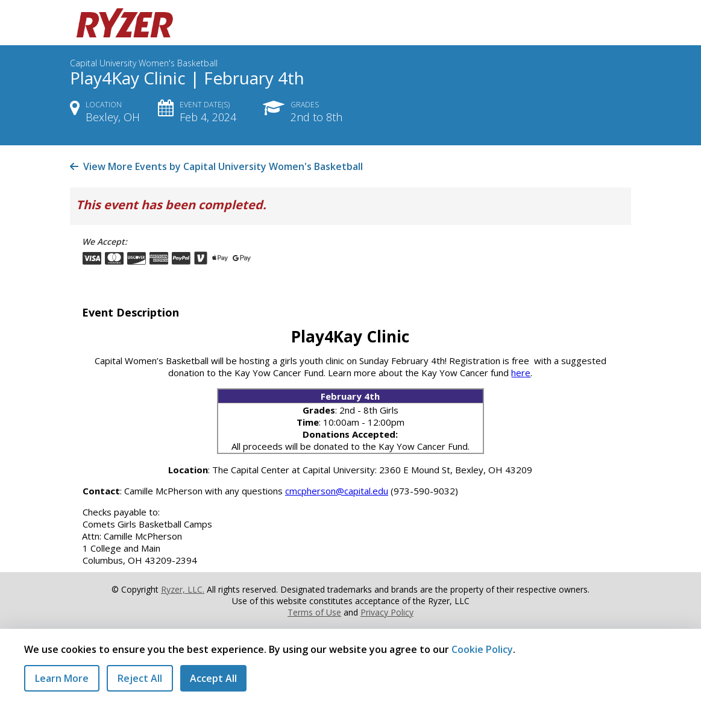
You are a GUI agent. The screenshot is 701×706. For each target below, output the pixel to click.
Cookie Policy (482, 649)
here (520, 373)
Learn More (62, 678)
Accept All (213, 678)
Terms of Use (314, 612)
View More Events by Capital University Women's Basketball (216, 166)
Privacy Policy (386, 612)
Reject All (140, 678)
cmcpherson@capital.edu (336, 491)
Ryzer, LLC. (182, 589)
